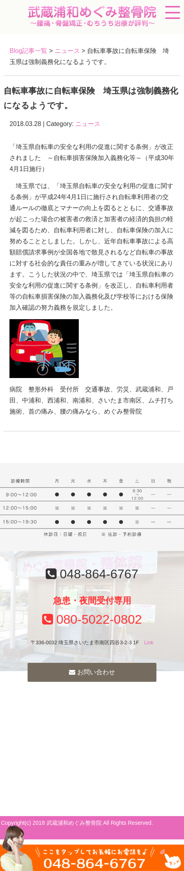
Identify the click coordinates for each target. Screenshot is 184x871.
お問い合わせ (92, 672)
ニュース (67, 50)
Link (148, 642)
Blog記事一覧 (28, 50)
